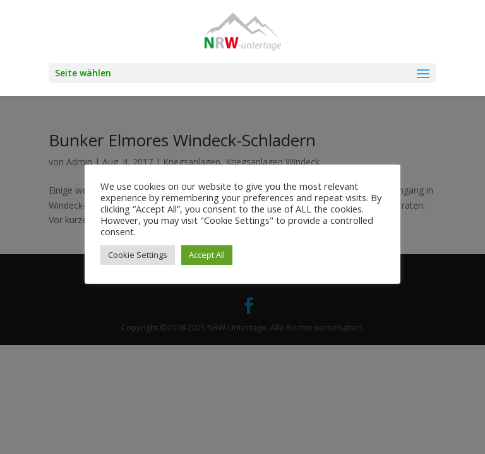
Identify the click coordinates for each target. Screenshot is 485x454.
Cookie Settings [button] (137, 254)
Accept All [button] (207, 254)
